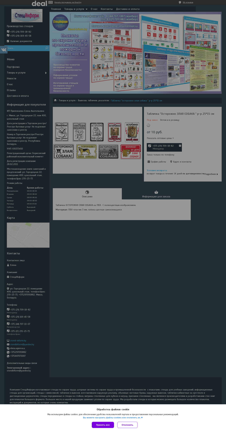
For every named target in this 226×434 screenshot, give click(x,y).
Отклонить (127, 425)
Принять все (103, 425)
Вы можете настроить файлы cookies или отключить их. (112, 417)
